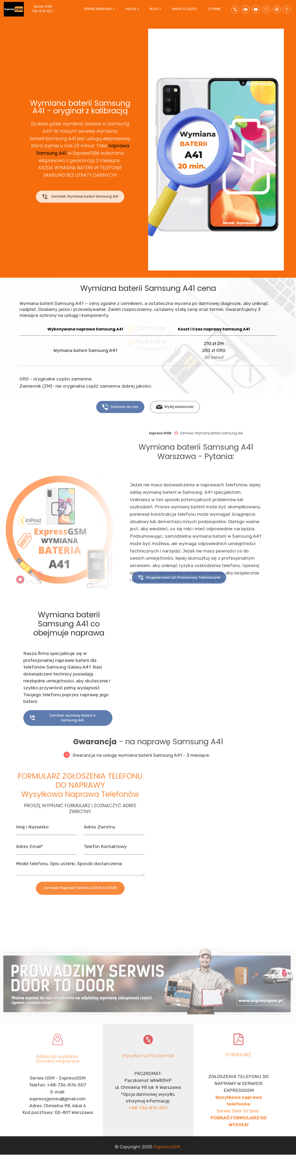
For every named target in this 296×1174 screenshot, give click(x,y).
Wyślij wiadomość (175, 421)
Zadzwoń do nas (120, 421)
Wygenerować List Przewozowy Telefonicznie (179, 591)
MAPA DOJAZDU (184, 9)
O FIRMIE (214, 9)
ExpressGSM (167, 1157)
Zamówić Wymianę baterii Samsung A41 (80, 204)
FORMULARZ (238, 1066)
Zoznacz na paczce (57, 1075)
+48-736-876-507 (148, 1139)
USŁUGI (130, 9)
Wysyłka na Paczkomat (148, 1067)
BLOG (154, 9)
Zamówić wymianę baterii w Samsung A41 (62, 733)
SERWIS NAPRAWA (98, 9)
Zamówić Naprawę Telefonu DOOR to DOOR (80, 902)
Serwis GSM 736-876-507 (46, 9)
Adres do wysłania (57, 1071)
